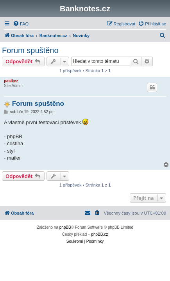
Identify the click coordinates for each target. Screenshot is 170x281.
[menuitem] (21, 23)
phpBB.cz (99, 234)
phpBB (65, 227)
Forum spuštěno (30, 50)
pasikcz (11, 81)
